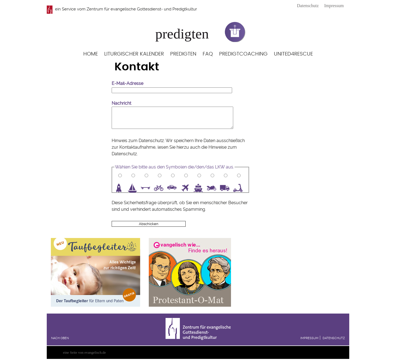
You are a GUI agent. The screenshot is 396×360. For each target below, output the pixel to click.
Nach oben (60, 338)
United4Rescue (293, 54)
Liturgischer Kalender (134, 54)
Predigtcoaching (243, 54)
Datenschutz (308, 5)
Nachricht (121, 103)
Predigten (183, 54)
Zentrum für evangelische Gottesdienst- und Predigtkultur (142, 9)
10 (239, 188)
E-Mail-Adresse (127, 83)
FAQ (208, 54)
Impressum (334, 5)
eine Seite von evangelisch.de (84, 352)
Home (90, 54)
